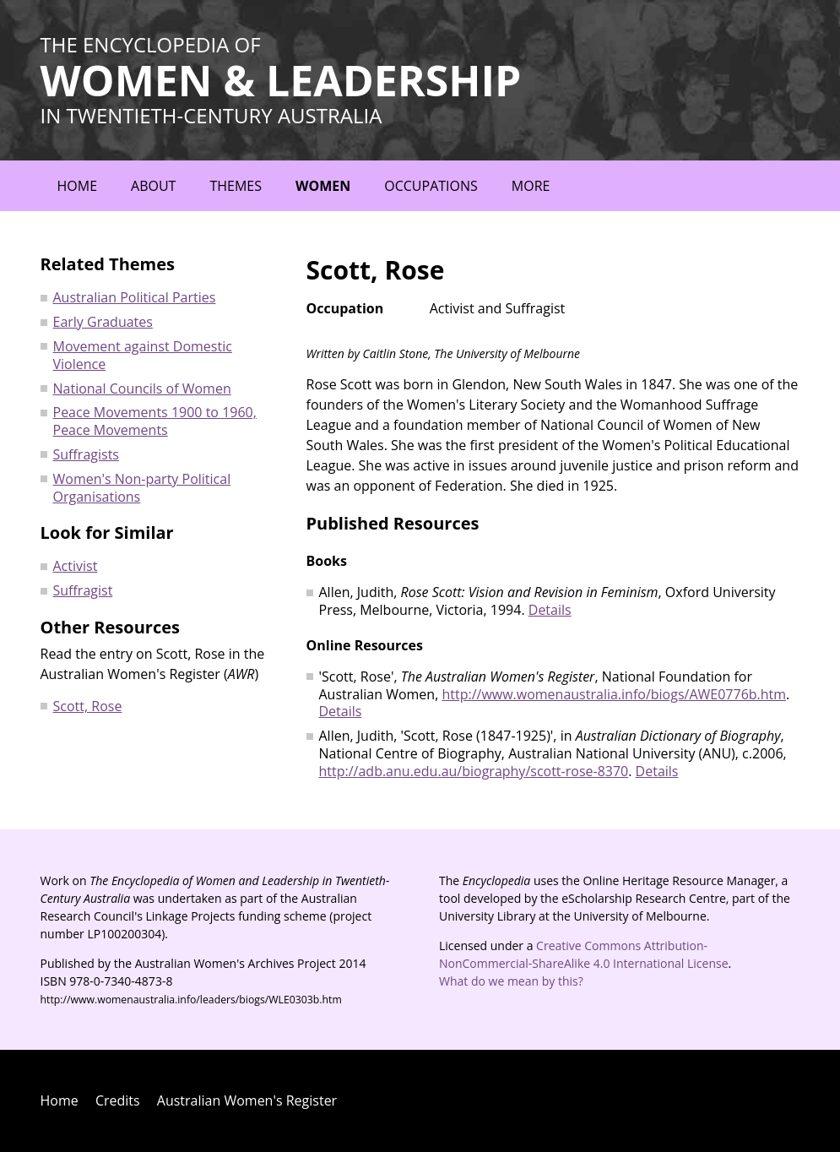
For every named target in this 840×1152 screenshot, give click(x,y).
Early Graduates (103, 321)
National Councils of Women (142, 388)
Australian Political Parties (134, 297)
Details (550, 609)
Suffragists (86, 454)
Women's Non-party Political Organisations (142, 488)
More (531, 186)
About (153, 186)
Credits (117, 1100)
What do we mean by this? (511, 981)
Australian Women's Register (247, 1100)
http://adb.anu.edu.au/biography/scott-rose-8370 (474, 771)
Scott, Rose (87, 706)
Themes (235, 186)
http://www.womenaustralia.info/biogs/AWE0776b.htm (614, 694)
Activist (75, 566)
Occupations (431, 186)
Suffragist (83, 590)
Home (77, 186)
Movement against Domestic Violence (142, 355)
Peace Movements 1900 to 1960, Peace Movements (155, 421)
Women (322, 186)
